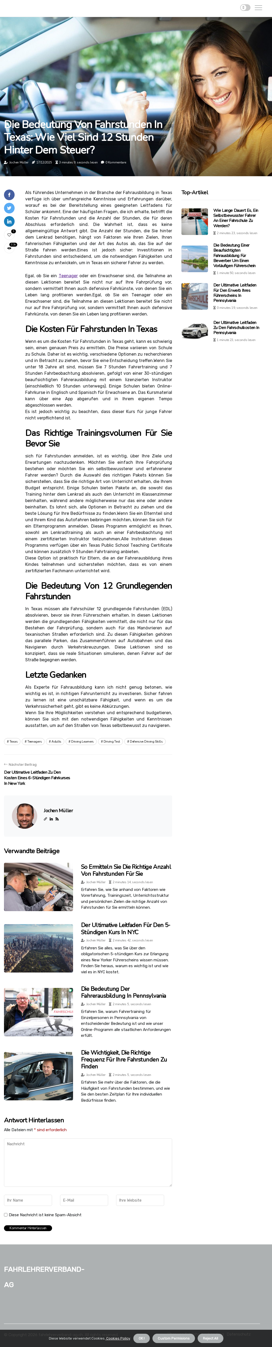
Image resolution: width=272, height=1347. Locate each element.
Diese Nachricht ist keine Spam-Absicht (45, 1215)
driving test (112, 741)
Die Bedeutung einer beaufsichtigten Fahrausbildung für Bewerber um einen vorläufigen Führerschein (234, 255)
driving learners (82, 741)
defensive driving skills (146, 741)
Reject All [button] (210, 1338)
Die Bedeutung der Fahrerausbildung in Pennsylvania (123, 992)
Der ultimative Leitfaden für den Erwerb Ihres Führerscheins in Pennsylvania (234, 293)
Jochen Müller (18, 162)
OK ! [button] (141, 1338)
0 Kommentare (115, 162)
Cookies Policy (117, 1338)
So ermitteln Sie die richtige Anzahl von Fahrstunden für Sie (126, 870)
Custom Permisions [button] (174, 1338)
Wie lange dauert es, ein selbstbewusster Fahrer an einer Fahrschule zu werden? (235, 218)
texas (14, 741)
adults (56, 741)
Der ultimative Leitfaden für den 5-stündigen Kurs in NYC (125, 928)
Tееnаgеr (68, 275)
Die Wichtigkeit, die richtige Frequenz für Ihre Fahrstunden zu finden (124, 1060)
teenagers (34, 741)
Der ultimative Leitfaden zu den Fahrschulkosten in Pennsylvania (236, 328)
